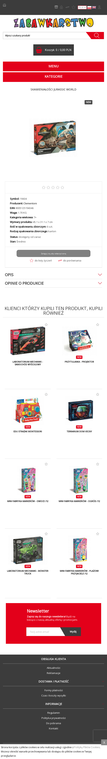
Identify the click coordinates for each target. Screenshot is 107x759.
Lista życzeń (73, 7)
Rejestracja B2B (61, 7)
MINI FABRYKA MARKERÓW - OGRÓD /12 (79, 501)
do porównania (69, 260)
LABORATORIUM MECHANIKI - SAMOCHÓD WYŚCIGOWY (27, 363)
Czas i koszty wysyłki (53, 695)
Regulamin (53, 712)
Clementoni (30, 203)
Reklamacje (53, 673)
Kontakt (53, 728)
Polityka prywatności (54, 718)
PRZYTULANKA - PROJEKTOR (79, 361)
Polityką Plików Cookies (87, 747)
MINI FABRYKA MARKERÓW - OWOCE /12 (27, 501)
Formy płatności (53, 690)
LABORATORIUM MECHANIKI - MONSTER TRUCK (27, 572)
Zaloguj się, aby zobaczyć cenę (53, 253)
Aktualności (53, 668)
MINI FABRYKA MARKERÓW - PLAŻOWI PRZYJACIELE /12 (79, 572)
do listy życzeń (41, 260)
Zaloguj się (99, 7)
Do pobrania (53, 723)
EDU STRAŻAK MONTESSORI (27, 431)
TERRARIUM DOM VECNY (79, 431)
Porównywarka (67, 7)
